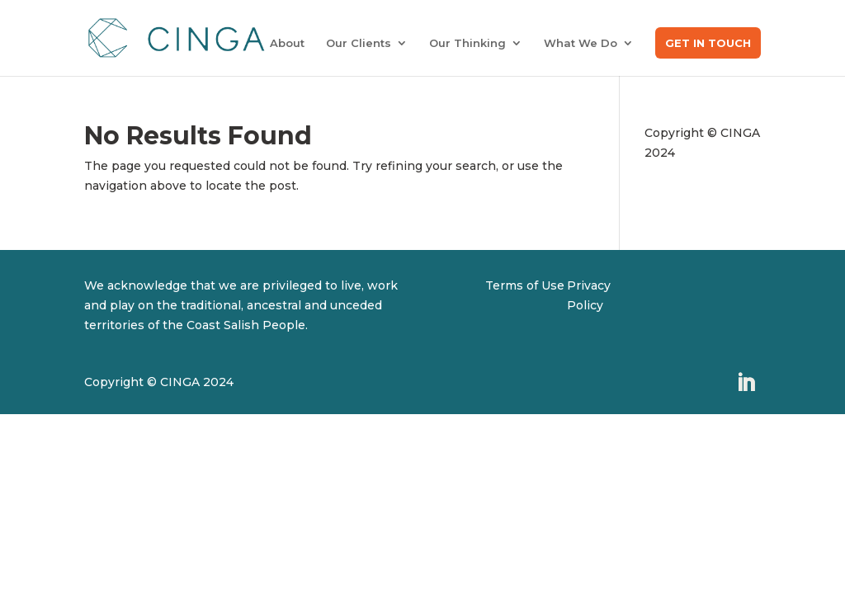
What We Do (580, 43)
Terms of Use (524, 285)
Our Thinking (467, 43)
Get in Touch (708, 43)
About (287, 43)
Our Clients (358, 43)
